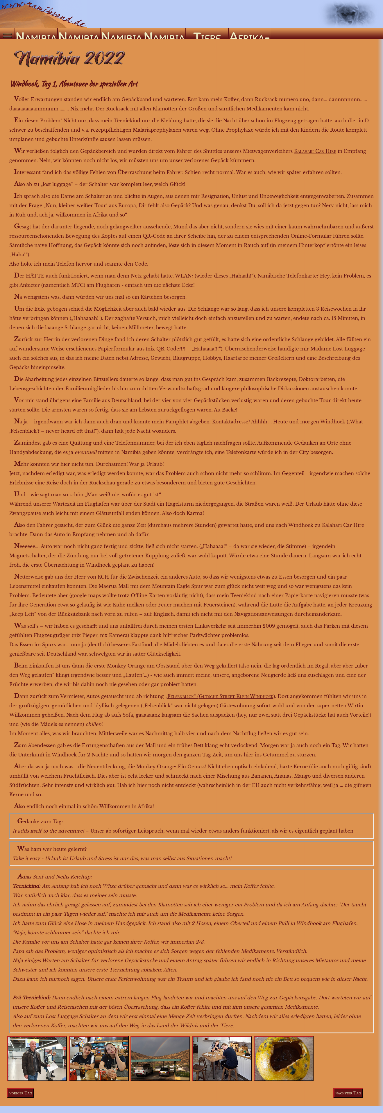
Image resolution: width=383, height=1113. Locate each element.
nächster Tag (348, 1092)
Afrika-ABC (249, 33)
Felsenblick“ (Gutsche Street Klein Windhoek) (221, 696)
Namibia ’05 (78, 33)
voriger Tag (20, 1092)
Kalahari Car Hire (315, 151)
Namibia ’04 (36, 33)
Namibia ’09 (121, 33)
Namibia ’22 (164, 33)
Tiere (207, 33)
